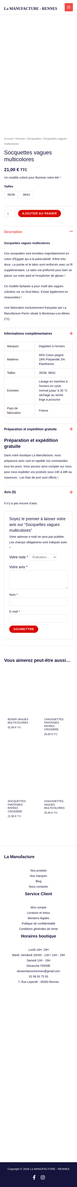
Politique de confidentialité (38, 923)
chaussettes (12, 297)
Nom (13, 594)
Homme (20, 138)
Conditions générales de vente (38, 929)
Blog (38, 881)
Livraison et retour (38, 912)
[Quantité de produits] (9, 213)
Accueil (8, 138)
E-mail (14, 611)
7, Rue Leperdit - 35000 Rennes (38, 981)
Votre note (18, 557)
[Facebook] (34, 1177)
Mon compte (38, 907)
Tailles (8, 186)
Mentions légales (38, 918)
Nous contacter (38, 886)
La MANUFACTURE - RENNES (30, 9)
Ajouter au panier (39, 213)
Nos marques (38, 876)
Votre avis (18, 567)
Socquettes (34, 138)
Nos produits (38, 870)
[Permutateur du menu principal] (69, 7)
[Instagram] (42, 1177)
